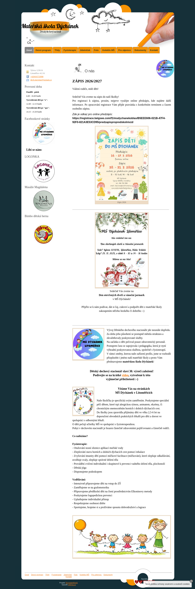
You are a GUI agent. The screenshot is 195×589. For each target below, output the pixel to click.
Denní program (43, 50)
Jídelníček (85, 50)
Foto (96, 50)
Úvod (29, 50)
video (125, 375)
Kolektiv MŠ (108, 50)
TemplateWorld (71, 583)
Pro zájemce (124, 50)
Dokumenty (140, 50)
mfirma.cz (72, 585)
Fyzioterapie (70, 50)
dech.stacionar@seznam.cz (41, 80)
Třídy (57, 50)
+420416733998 (36, 76)
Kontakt (154, 50)
